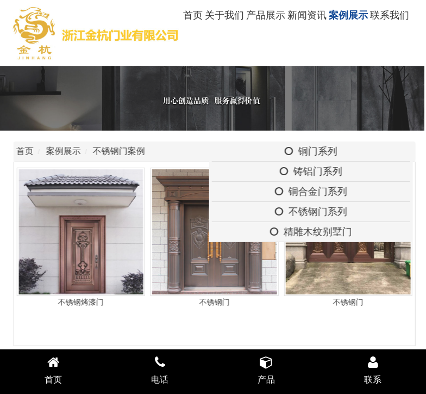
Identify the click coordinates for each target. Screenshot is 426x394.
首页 (193, 15)
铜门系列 (312, 151)
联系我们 (389, 15)
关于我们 (224, 15)
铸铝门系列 (312, 171)
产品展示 (265, 15)
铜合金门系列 (313, 191)
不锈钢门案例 (121, 151)
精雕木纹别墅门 (313, 231)
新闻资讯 (307, 15)
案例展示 (348, 15)
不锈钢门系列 (313, 211)
